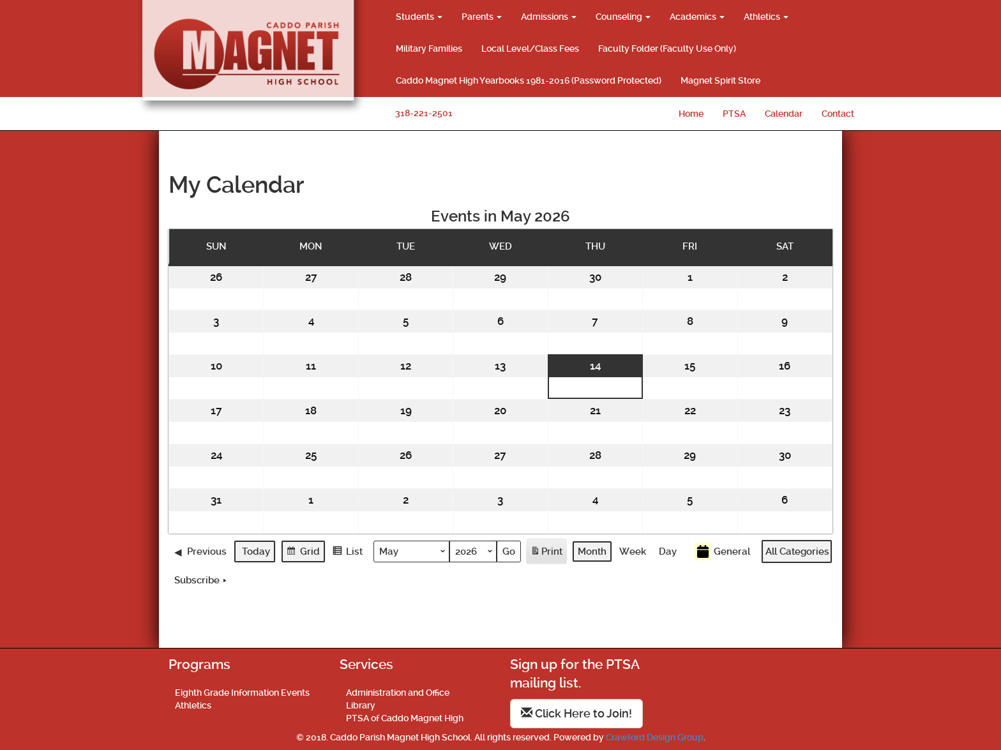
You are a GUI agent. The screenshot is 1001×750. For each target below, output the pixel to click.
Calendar (783, 114)
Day (668, 551)
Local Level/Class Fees (530, 48)
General (722, 551)
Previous (200, 551)
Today (256, 551)
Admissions (548, 16)
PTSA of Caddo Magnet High (404, 718)
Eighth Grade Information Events (242, 692)
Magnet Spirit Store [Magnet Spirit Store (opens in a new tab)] (720, 80)
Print (546, 553)
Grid (303, 552)
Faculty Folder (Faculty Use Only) (667, 48)
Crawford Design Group (655, 737)
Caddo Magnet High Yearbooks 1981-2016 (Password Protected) (528, 80)
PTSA (734, 114)
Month (592, 551)
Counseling (623, 16)
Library (360, 705)
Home (691, 114)
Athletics (766, 16)
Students (419, 16)
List (347, 552)
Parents (482, 16)
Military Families (429, 48)
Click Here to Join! (576, 713)
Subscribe (201, 580)
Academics (697, 16)
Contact (838, 114)
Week (632, 551)
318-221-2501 (424, 113)
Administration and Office (397, 692)
